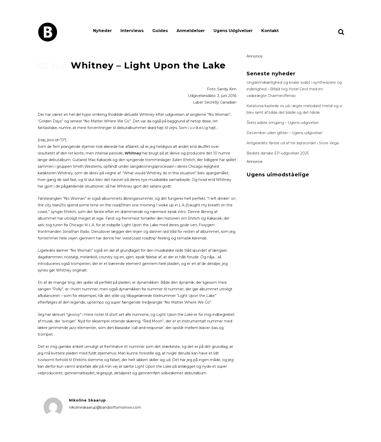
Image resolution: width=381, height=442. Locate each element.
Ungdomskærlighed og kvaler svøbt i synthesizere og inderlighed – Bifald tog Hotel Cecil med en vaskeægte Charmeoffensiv (294, 89)
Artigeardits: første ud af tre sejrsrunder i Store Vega (293, 143)
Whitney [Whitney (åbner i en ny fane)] (133, 153)
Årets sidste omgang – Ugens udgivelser (283, 122)
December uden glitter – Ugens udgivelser (285, 133)
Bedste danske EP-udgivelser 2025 (278, 153)
